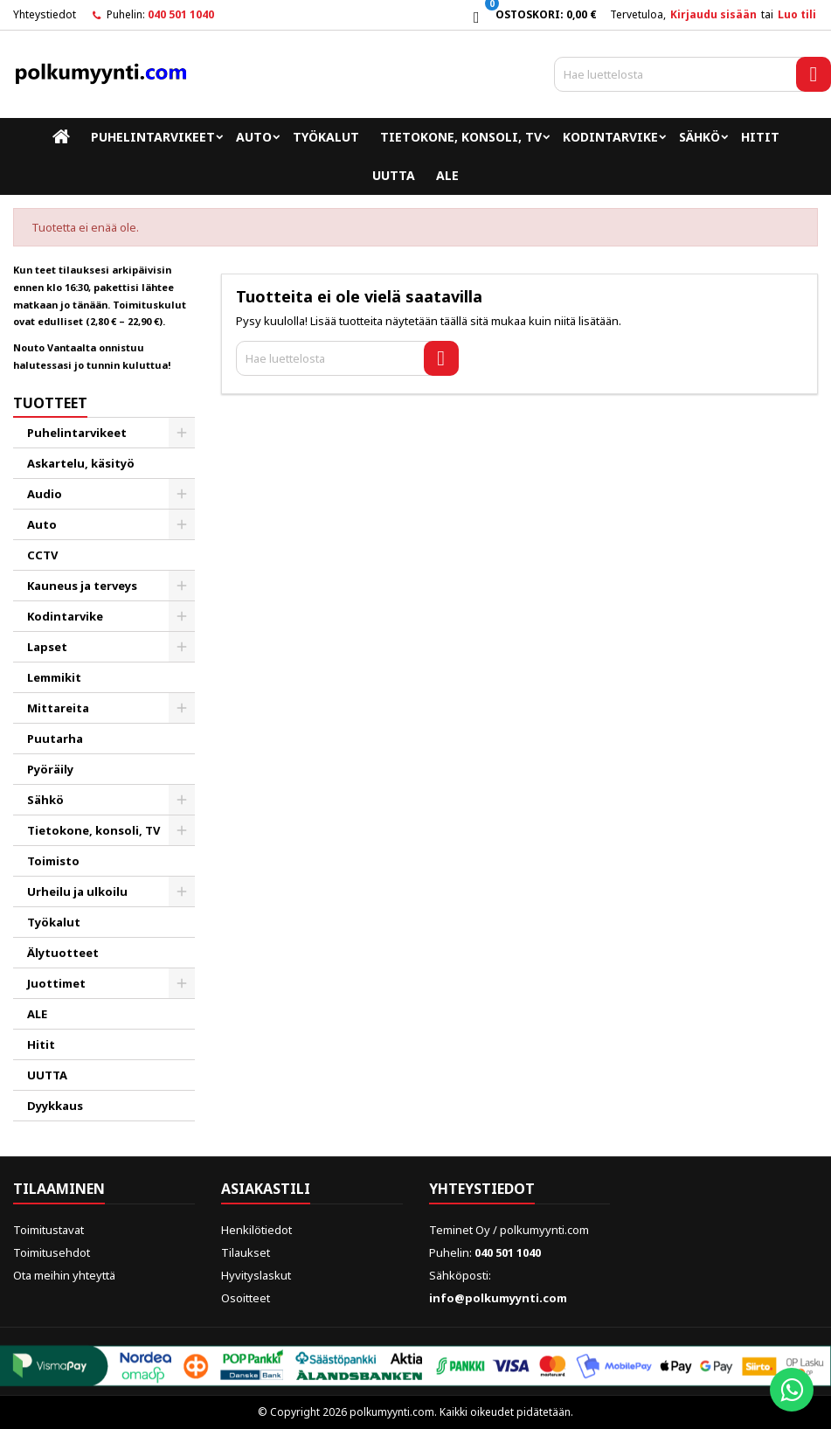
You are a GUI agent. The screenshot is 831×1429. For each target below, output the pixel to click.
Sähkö (699, 136)
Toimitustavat (48, 1230)
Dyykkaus (55, 1105)
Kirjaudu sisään (713, 14)
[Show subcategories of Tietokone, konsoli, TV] (182, 830)
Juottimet (56, 983)
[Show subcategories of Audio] (182, 494)
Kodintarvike (610, 136)
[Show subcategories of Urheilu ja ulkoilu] (182, 891)
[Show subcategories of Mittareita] (182, 708)
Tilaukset (245, 1252)
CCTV (42, 555)
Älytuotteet (63, 953)
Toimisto (53, 861)
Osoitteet (245, 1298)
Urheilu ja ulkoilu (77, 891)
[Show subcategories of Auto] (182, 524)
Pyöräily (50, 769)
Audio (44, 494)
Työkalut (326, 136)
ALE (447, 175)
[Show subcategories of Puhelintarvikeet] (182, 432)
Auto (254, 136)
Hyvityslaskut (256, 1275)
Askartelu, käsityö (81, 463)
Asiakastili (265, 1188)
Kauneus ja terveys (82, 585)
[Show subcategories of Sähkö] (182, 800)
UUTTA (393, 175)
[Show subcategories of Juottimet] (182, 983)
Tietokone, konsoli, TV (461, 136)
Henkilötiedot (256, 1230)
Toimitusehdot (51, 1252)
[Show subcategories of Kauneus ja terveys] (182, 585)
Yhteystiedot (44, 14)
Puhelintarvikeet (153, 136)
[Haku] (692, 74)
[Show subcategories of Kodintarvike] (182, 616)
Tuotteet (50, 403)
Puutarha (55, 738)
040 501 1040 (181, 14)
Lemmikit (54, 677)
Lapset (47, 647)
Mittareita (58, 708)
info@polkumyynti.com (498, 1298)
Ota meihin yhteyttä (64, 1275)
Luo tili (797, 14)
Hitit (760, 136)
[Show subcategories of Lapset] (182, 647)
